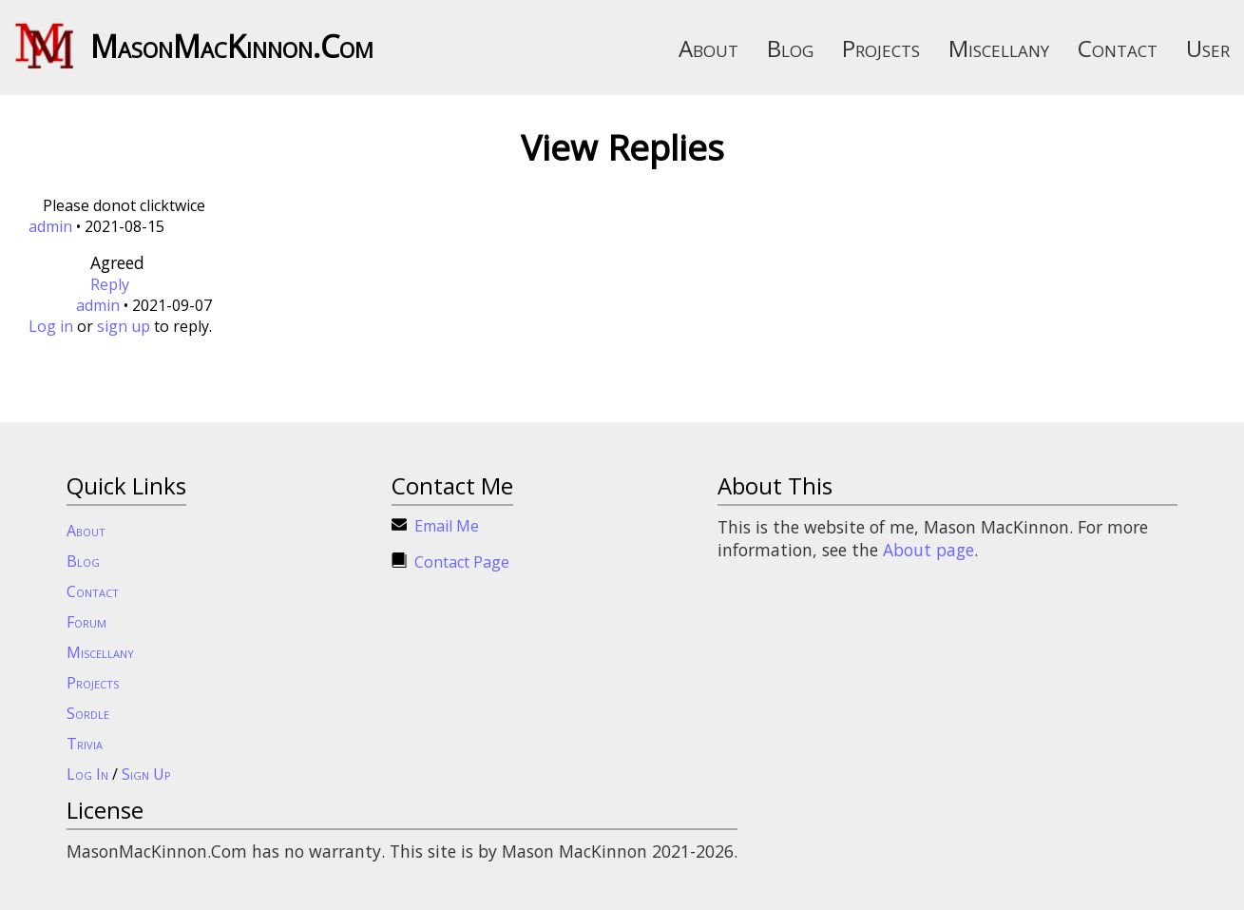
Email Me (446, 525)
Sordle (88, 713)
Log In (87, 774)
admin (50, 226)
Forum (86, 621)
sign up (123, 326)
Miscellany (998, 48)
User (1208, 48)
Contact (1118, 48)
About (708, 48)
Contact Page (461, 562)
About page (928, 549)
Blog (790, 48)
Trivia (85, 743)
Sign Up (146, 774)
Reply (109, 284)
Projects (881, 48)
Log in (51, 326)
